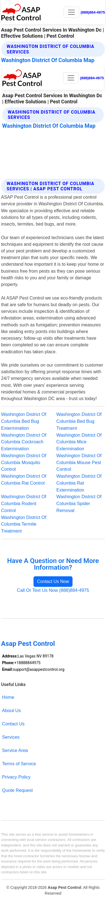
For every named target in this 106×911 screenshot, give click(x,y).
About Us (11, 710)
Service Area (15, 750)
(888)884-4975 (93, 12)
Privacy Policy (16, 776)
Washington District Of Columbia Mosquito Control (23, 462)
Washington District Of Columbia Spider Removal (79, 503)
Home (8, 697)
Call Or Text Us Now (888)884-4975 (53, 590)
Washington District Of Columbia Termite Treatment (23, 524)
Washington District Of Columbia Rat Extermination (79, 483)
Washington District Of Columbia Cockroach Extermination (23, 442)
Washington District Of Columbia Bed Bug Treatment (79, 421)
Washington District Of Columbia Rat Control (23, 479)
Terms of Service (19, 763)
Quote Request (17, 790)
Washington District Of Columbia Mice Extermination (79, 442)
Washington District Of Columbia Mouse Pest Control (79, 462)
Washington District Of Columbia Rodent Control (23, 503)
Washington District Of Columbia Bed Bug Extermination (23, 421)
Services (10, 737)
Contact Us (13, 723)
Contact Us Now (53, 581)
